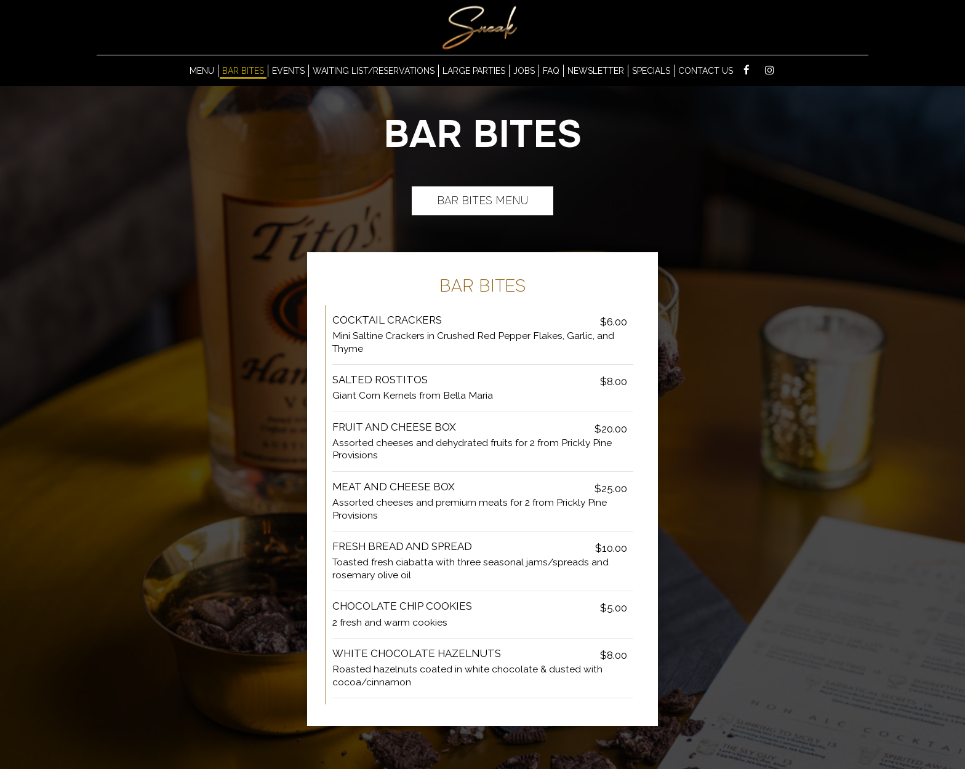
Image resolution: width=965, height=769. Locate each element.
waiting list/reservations (373, 71)
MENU (202, 71)
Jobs (524, 71)
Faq (551, 71)
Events (288, 71)
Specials (651, 71)
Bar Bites (243, 71)
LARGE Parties (473, 71)
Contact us (705, 71)
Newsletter (595, 71)
